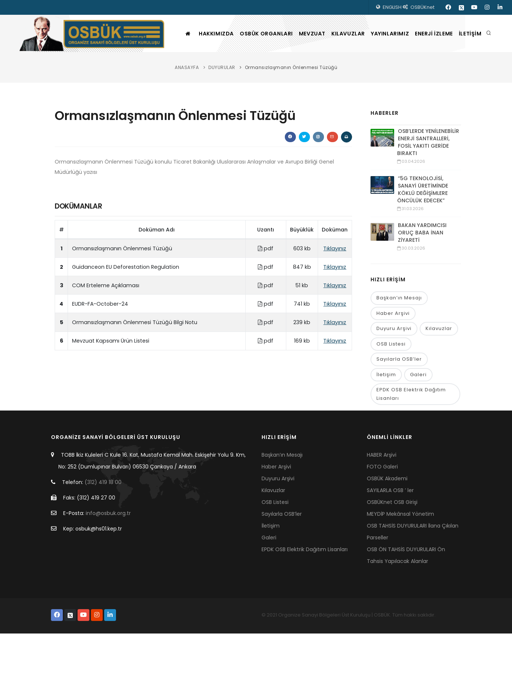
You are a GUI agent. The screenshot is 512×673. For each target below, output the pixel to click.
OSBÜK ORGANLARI (247, 70)
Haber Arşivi (393, 350)
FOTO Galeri (382, 506)
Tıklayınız (334, 285)
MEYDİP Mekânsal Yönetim (400, 553)
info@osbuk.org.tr (108, 552)
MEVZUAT (299, 70)
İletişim (386, 413)
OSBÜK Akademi (387, 518)
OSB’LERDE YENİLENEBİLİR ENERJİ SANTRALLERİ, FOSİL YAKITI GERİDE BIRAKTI (428, 179)
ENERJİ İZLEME (436, 70)
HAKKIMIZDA (192, 70)
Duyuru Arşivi (394, 366)
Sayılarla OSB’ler (399, 397)
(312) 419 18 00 (103, 521)
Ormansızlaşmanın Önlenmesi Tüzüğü (291, 104)
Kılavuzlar (439, 366)
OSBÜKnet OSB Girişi (392, 541)
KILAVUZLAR (340, 70)
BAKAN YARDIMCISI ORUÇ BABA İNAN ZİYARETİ (422, 269)
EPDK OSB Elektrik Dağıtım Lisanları (411, 433)
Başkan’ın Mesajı (399, 335)
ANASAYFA (187, 104)
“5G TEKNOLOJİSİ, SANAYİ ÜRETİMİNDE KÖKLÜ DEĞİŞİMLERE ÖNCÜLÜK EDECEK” (422, 226)
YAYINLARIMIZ (387, 70)
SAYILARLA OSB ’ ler (390, 529)
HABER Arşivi (381, 494)
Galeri (418, 413)
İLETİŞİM (477, 70)
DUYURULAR (221, 104)
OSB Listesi (391, 381)
